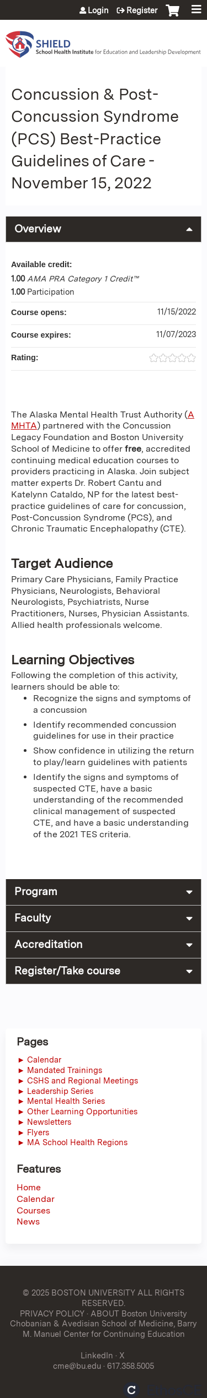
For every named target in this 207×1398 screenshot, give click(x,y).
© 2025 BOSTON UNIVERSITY (79, 1292)
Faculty (32, 918)
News (28, 1221)
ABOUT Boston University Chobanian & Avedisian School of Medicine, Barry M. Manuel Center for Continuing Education (103, 1324)
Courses (33, 1210)
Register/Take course (67, 970)
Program (35, 891)
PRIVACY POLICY (52, 1313)
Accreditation (48, 944)
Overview (37, 229)
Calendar (36, 1199)
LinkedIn (97, 1355)
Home (29, 1187)
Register (141, 10)
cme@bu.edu (77, 1365)
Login (98, 10)
